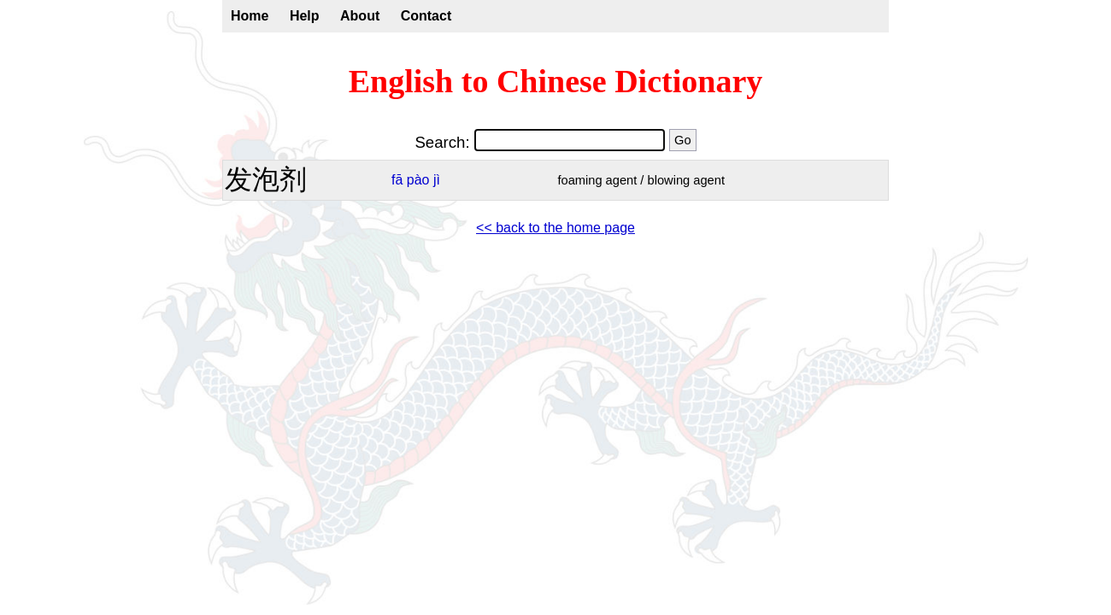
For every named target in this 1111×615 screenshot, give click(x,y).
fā (397, 180)
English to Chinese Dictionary (556, 81)
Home (249, 16)
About (359, 16)
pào (418, 180)
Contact (426, 16)
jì (436, 180)
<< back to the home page (555, 227)
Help (305, 16)
